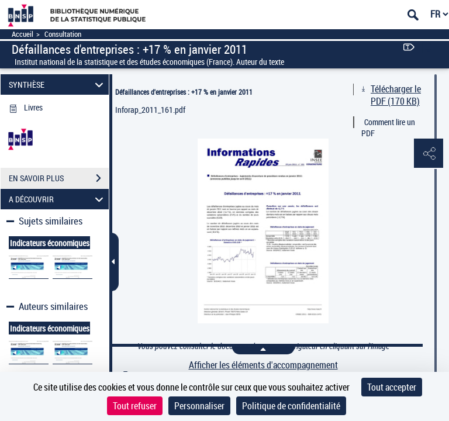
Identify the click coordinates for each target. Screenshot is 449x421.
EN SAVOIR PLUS (59, 178)
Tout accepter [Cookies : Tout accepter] (391, 387)
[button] (428, 154)
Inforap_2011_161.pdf (150, 109)
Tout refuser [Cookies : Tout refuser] (135, 405)
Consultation (62, 34)
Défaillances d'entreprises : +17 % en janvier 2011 (184, 91)
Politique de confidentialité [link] (291, 405)
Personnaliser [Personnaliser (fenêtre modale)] (199, 405)
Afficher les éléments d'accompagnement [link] (263, 365)
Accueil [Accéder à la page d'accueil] (22, 34)
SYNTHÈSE (58, 84)
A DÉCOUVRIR (58, 199)
